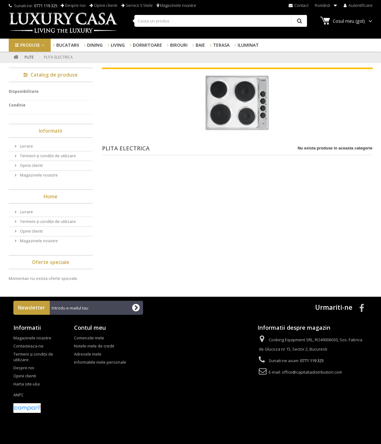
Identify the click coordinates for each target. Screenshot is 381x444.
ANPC (18, 395)
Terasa (221, 45)
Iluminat (248, 45)
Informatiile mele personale (100, 362)
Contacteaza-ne (28, 346)
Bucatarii (67, 45)
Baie (200, 45)
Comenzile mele (89, 338)
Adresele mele (87, 354)
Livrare (26, 146)
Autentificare (357, 5)
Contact (298, 5)
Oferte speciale (50, 262)
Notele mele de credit (94, 346)
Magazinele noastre (176, 5)
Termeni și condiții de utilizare (47, 155)
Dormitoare (147, 45)
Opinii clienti (103, 5)
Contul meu (90, 327)
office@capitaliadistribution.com (312, 372)
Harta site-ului (26, 384)
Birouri (179, 45)
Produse (30, 45)
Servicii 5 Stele (137, 5)
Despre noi (73, 5)
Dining (95, 45)
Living (118, 45)
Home (51, 196)
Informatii (50, 130)
